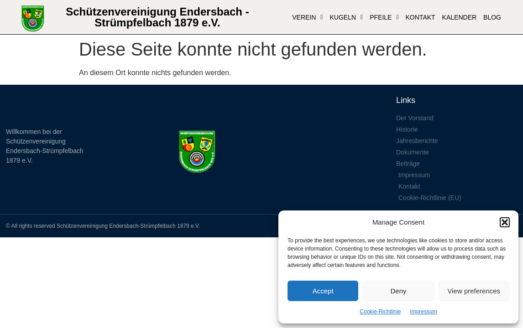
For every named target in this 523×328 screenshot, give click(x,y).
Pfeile (384, 17)
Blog (492, 17)
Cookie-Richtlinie (380, 311)
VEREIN (307, 17)
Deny (398, 291)
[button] (504, 222)
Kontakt (420, 17)
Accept (323, 291)
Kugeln (346, 17)
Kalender (459, 17)
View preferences (474, 291)
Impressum (423, 311)
